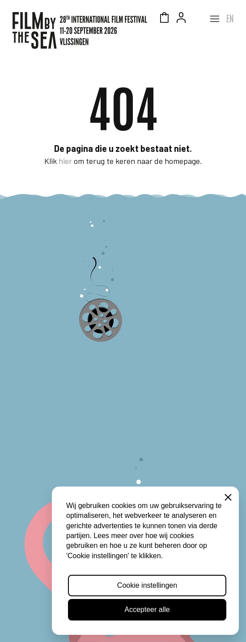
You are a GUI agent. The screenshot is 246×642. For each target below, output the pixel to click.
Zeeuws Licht (198, 19)
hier (65, 161)
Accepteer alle (147, 609)
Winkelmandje (164, 19)
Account (181, 19)
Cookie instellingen (147, 585)
